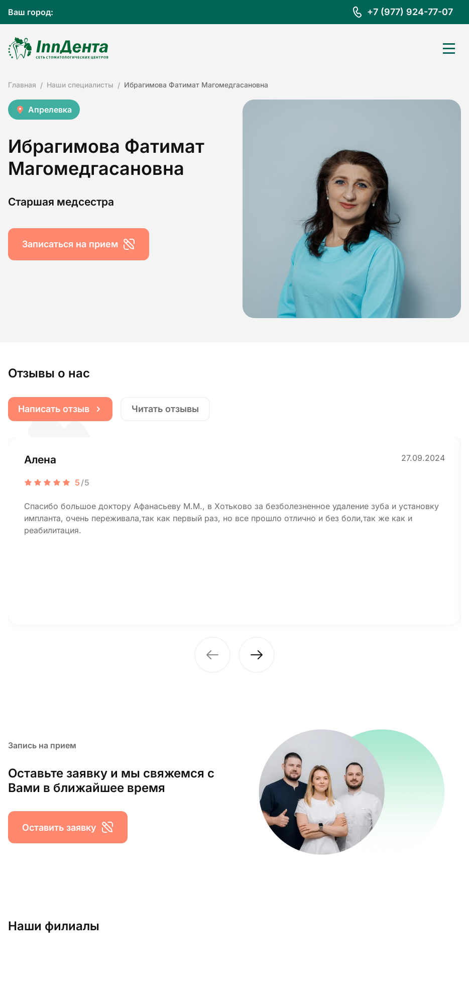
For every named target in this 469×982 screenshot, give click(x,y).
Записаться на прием (78, 244)
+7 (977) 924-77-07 (410, 12)
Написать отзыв (60, 409)
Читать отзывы (165, 409)
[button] (212, 655)
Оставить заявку (67, 827)
